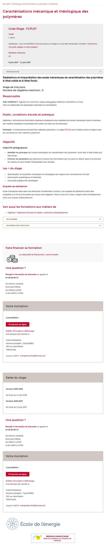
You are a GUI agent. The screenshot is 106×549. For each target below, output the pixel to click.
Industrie (53, 4)
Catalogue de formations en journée (29, 4)
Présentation (12, 72)
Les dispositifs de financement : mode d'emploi (38, 254)
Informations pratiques (17, 226)
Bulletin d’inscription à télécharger (20, 331)
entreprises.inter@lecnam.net (32, 356)
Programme (11, 219)
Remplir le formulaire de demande (21, 274)
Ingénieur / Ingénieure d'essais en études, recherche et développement (38, 212)
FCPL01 (67, 130)
